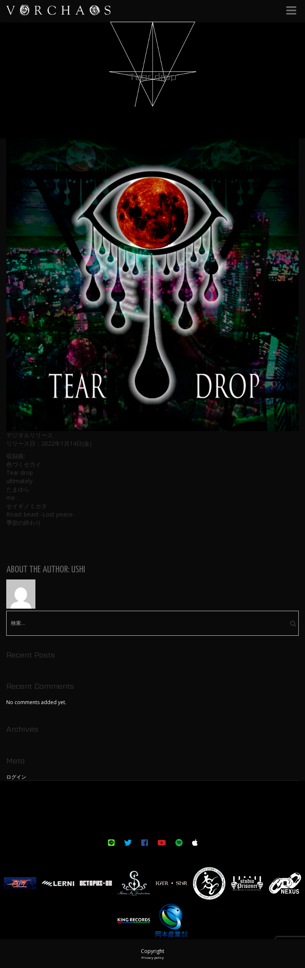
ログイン (16, 776)
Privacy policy (152, 957)
